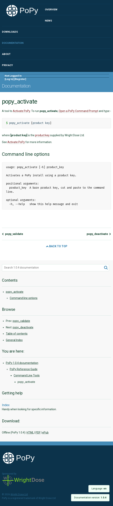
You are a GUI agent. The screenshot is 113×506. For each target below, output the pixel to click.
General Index (14, 340)
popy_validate (12, 234)
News (48, 20)
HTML (30, 432)
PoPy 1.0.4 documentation (22, 362)
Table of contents (17, 333)
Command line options (23, 298)
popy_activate (14, 291)
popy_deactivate (99, 234)
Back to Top (56, 246)
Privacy (7, 65)
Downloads (10, 31)
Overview (51, 9)
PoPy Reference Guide (23, 369)
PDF (38, 432)
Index (6, 405)
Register (20, 79)
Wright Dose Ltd (23, 481)
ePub (45, 432)
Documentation (13, 42)
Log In (9, 79)
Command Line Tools (27, 375)
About (6, 54)
